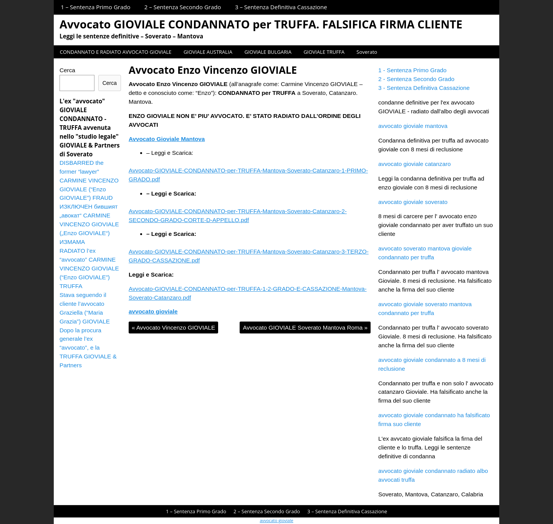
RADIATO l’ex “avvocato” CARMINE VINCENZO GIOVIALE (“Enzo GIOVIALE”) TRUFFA (89, 268)
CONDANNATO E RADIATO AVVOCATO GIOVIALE (116, 51)
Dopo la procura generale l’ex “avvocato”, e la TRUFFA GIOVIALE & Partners (88, 348)
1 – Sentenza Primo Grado (95, 7)
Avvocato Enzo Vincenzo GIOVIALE (213, 70)
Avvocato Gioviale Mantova (167, 139)
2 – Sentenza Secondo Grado (182, 7)
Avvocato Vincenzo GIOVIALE (173, 327)
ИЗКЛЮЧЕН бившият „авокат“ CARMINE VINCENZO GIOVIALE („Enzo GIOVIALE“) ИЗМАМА (89, 224)
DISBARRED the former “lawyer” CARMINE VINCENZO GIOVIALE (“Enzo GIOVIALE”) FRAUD (89, 180)
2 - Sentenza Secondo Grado (416, 79)
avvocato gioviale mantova (412, 126)
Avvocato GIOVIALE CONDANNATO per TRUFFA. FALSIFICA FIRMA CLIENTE (261, 24)
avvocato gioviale (153, 311)
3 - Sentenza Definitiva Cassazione (424, 88)
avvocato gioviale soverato (412, 202)
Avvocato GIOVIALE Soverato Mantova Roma (305, 327)
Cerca (67, 70)
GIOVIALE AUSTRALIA (208, 51)
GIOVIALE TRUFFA (323, 51)
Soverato (366, 51)
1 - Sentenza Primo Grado (412, 70)
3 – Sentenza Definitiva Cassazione (281, 7)
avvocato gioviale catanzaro (414, 164)
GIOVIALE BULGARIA (267, 51)
